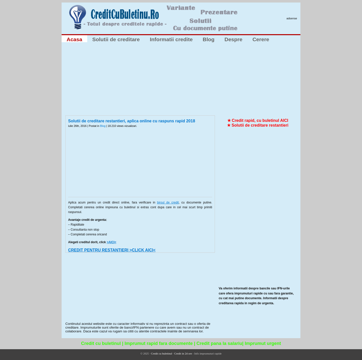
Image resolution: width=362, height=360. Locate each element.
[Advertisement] (181, 80)
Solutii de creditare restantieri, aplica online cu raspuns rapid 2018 (131, 121)
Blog (208, 39)
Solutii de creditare (116, 39)
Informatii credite (171, 39)
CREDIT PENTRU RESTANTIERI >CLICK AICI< (112, 250)
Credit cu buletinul (161, 353)
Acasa (74, 39)
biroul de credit (168, 202)
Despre (233, 39)
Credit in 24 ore (183, 353)
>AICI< (111, 242)
